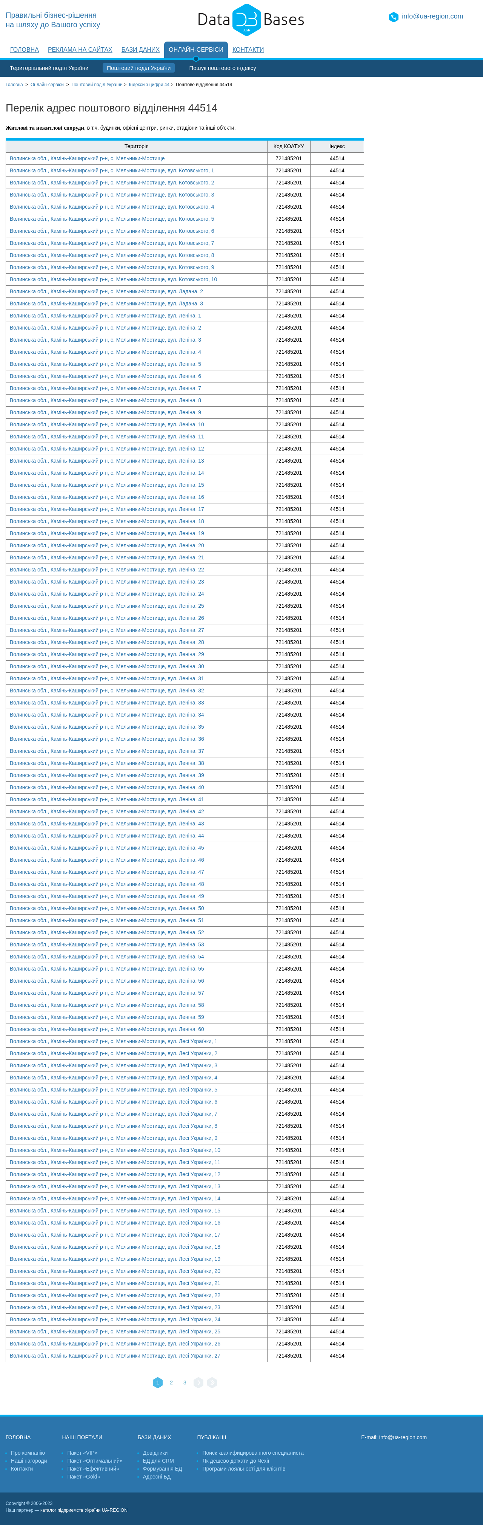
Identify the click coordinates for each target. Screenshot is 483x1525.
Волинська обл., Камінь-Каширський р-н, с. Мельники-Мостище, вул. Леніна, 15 (107, 485)
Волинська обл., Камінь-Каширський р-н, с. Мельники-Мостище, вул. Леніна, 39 (107, 775)
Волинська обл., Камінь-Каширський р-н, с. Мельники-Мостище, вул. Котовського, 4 (112, 207)
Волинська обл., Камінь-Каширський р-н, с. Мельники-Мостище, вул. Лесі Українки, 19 (115, 1259)
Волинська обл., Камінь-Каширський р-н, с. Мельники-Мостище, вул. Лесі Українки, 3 (113, 1065)
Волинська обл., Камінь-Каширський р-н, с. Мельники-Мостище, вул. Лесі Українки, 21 (115, 1283)
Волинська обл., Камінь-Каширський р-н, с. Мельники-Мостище (87, 158)
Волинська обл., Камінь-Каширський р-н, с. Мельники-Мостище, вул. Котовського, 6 (112, 231)
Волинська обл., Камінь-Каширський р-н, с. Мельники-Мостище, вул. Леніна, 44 (107, 836)
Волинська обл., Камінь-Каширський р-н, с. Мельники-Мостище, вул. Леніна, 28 (107, 642)
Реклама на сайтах (80, 49)
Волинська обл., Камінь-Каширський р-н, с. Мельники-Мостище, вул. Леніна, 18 (107, 521)
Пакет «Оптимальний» (94, 1461)
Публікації (211, 1437)
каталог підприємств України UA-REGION (84, 1510)
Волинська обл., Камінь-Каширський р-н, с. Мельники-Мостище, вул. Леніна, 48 (107, 884)
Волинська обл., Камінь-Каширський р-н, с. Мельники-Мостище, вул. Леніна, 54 (107, 957)
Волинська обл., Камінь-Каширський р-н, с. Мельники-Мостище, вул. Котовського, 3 (112, 195)
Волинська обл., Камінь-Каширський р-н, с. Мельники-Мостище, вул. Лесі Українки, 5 (113, 1090)
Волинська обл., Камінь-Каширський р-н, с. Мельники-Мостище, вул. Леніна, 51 (107, 920)
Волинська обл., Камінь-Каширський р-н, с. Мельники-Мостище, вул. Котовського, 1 (112, 170)
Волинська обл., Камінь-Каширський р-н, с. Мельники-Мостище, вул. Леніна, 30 (107, 666)
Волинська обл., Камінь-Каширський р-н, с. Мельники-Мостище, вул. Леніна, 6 (105, 376)
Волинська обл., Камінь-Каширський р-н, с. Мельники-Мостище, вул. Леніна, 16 (107, 497)
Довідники (155, 1453)
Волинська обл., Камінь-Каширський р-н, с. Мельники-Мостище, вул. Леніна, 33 (107, 703)
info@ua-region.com (432, 16)
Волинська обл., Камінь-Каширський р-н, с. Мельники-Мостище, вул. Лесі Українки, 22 (115, 1295)
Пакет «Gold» (83, 1477)
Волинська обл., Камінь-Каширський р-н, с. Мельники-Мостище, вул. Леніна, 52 (107, 932)
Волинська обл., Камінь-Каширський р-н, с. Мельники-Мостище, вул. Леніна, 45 (107, 848)
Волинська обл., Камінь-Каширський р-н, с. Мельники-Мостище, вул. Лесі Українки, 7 (113, 1114)
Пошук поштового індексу (222, 68)
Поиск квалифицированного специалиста (252, 1453)
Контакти (248, 49)
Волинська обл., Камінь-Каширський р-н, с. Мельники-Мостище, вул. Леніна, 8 (105, 400)
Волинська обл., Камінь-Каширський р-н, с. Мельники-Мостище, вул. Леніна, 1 (105, 316)
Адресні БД (157, 1477)
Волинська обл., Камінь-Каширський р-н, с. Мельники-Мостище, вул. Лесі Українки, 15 (115, 1211)
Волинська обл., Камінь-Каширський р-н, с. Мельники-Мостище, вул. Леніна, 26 (107, 618)
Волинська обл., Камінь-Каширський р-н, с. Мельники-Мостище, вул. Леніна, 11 (107, 437)
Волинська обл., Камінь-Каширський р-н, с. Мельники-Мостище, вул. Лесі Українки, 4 (113, 1077)
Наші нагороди (29, 1461)
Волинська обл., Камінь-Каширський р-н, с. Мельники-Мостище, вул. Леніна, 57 (107, 993)
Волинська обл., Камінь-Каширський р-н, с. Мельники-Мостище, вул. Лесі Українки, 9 (113, 1138)
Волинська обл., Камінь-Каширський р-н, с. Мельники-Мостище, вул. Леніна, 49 (107, 896)
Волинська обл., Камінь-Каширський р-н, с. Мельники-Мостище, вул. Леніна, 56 (107, 981)
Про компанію (28, 1453)
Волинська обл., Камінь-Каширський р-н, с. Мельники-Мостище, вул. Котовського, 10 (113, 279)
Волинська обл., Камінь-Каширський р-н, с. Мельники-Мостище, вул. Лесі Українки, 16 (115, 1223)
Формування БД (162, 1469)
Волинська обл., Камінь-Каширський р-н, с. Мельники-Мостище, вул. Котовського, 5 (112, 219)
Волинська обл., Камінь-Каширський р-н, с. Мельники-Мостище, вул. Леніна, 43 (107, 824)
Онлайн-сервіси (196, 49)
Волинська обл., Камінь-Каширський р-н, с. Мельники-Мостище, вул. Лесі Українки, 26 (115, 1344)
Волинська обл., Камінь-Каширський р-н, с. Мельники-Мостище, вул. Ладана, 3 (106, 303)
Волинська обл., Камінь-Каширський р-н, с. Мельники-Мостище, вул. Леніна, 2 (105, 328)
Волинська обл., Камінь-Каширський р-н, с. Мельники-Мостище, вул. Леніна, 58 (107, 1005)
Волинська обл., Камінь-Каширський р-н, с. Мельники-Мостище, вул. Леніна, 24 (107, 594)
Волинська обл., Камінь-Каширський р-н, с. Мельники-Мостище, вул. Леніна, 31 (107, 678)
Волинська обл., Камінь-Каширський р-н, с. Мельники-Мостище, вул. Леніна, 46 (107, 860)
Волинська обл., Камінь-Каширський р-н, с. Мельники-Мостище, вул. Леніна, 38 (107, 763)
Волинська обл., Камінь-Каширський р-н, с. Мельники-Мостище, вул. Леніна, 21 (107, 557)
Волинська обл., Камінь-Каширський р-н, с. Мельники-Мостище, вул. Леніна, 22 (107, 570)
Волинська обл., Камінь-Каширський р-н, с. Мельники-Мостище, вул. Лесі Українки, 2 (113, 1053)
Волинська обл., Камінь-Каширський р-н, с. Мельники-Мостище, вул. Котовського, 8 (112, 255)
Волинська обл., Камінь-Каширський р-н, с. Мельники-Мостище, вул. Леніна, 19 (107, 533)
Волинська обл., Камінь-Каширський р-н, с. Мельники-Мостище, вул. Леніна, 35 (107, 727)
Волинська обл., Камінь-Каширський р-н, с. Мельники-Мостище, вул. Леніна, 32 (107, 690)
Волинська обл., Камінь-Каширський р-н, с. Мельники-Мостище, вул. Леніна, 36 (107, 739)
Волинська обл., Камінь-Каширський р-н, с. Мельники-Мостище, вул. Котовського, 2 (112, 183)
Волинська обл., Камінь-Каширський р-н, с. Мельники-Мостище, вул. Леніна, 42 (107, 811)
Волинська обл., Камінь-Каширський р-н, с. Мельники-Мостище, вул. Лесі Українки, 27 (115, 1356)
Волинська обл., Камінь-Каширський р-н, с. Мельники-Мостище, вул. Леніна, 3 (105, 340)
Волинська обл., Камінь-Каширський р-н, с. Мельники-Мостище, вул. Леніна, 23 (107, 582)
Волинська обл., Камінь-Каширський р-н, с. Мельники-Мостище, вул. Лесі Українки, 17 (115, 1235)
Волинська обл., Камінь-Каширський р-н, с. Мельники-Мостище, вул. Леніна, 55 (107, 969)
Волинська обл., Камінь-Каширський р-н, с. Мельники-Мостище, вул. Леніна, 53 (107, 944)
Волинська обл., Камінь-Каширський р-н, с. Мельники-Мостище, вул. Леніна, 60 (107, 1029)
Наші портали (82, 1437)
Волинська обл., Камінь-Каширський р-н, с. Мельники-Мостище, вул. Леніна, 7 (105, 388)
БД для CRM (158, 1461)
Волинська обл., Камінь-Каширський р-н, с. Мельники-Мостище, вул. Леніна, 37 (107, 751)
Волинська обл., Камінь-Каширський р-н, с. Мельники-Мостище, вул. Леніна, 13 (107, 461)
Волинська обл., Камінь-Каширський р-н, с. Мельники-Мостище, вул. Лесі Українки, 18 (115, 1247)
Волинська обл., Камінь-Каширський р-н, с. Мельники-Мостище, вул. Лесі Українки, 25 (115, 1331)
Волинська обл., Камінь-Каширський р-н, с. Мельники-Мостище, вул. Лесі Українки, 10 (115, 1150)
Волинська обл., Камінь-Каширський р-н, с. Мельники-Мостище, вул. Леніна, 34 (107, 715)
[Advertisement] (431, 206)
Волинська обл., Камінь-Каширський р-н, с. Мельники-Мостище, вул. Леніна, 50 (107, 908)
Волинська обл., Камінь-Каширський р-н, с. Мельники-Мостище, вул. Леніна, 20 (107, 545)
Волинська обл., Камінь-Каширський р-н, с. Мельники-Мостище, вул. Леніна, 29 (107, 654)
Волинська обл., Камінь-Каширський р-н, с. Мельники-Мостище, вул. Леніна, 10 (107, 424)
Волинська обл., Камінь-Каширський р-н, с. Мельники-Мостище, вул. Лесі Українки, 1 (113, 1041)
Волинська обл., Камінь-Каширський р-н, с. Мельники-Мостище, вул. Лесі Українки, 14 (115, 1198)
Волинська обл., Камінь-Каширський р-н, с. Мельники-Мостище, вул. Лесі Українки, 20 (115, 1271)
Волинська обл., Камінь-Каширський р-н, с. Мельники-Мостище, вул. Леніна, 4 (105, 352)
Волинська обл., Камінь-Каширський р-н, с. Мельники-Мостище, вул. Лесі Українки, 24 (115, 1319)
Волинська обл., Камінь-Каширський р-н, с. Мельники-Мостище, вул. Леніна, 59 (107, 1017)
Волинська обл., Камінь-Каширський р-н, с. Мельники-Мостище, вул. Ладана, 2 (106, 291)
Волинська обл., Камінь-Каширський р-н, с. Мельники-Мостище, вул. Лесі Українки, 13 (115, 1186)
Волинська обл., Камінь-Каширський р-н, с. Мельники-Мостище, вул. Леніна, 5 (105, 364)
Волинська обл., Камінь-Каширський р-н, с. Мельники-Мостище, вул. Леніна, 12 (107, 449)
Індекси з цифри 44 (149, 84)
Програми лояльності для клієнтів (243, 1469)
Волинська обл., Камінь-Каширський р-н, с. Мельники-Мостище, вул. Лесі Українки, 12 (115, 1174)
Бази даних (141, 49)
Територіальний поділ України (49, 68)
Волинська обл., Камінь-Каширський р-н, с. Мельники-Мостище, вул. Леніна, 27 (107, 630)
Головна (24, 49)
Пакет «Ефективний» (93, 1469)
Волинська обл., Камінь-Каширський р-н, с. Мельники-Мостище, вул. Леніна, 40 (107, 787)
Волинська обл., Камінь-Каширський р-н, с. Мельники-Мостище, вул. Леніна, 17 (107, 509)
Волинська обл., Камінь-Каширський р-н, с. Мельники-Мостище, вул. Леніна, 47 (107, 872)
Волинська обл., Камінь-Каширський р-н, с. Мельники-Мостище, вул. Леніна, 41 (107, 799)
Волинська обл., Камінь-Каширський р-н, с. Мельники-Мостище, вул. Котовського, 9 (112, 267)
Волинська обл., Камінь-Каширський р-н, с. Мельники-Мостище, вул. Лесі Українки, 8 (113, 1126)
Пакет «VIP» (82, 1453)
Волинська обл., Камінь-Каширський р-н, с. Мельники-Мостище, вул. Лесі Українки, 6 (113, 1102)
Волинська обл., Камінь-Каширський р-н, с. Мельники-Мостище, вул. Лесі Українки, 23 (115, 1307)
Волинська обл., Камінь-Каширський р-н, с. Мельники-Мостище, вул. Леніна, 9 (105, 412)
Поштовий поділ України (139, 68)
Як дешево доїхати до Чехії (235, 1461)
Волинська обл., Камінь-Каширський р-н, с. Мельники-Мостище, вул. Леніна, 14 (107, 473)
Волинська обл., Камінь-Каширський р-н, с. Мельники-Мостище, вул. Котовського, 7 (112, 243)
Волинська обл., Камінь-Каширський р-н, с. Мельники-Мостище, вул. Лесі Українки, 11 (115, 1162)
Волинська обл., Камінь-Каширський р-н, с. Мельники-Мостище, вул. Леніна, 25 (107, 606)
